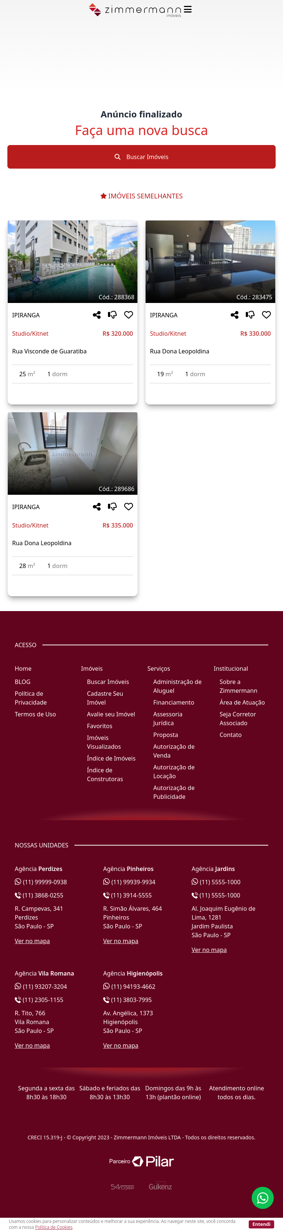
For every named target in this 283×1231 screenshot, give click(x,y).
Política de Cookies (53, 1227)
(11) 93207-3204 (41, 987)
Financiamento (173, 702)
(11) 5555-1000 (216, 882)
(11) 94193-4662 (129, 987)
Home (23, 668)
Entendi (261, 1224)
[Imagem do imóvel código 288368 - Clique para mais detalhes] (72, 262)
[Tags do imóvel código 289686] (72, 488)
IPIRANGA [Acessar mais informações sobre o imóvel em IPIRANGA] (26, 315)
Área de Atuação (242, 702)
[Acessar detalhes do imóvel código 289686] (72, 579)
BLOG (23, 682)
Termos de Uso (35, 714)
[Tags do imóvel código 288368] (72, 297)
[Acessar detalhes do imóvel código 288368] (72, 388)
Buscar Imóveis (141, 157)
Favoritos (99, 726)
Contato (231, 735)
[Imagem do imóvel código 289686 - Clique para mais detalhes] (72, 453)
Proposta (165, 735)
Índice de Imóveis (111, 758)
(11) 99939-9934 (129, 882)
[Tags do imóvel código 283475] (210, 297)
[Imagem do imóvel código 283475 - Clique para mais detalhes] (210, 262)
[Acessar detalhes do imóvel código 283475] (210, 388)
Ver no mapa (32, 941)
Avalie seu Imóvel (111, 714)
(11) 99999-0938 (41, 882)
